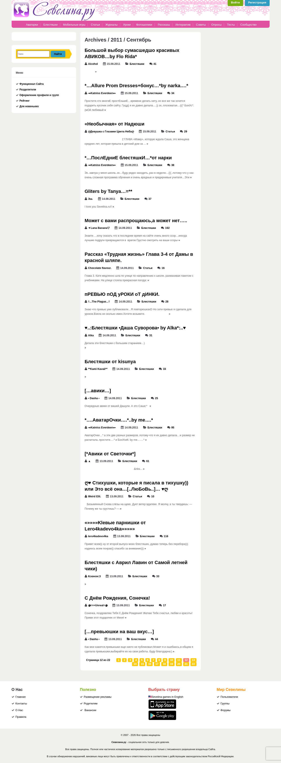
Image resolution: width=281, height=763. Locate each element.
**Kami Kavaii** (97, 369)
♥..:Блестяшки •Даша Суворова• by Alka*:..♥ (135, 327)
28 (166, 301)
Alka (91, 335)
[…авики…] (98, 390)
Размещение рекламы (98, 696)
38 (172, 165)
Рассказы (164, 24)
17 (164, 605)
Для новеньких (29, 106)
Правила (20, 716)
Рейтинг (25, 100)
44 (156, 639)
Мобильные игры (74, 24)
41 (155, 63)
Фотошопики (144, 24)
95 (172, 427)
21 (186, 663)
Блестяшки (50, 24)
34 (172, 93)
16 (162, 268)
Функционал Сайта (32, 83)
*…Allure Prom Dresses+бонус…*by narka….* (136, 85)
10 (152, 496)
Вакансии (90, 710)
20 (178, 663)
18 (164, 663)
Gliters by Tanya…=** (108, 191)
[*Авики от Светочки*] (110, 453)
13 (193, 660)
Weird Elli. (94, 496)
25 (156, 398)
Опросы (216, 24)
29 (185, 131)
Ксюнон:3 (94, 576)
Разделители (28, 89)
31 (150, 335)
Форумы (226, 710)
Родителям (91, 703)
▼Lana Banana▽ (99, 228)
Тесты (231, 24)
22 (193, 663)
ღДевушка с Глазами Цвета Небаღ (111, 131)
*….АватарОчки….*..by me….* (119, 420)
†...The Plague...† (99, 301)
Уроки (127, 24)
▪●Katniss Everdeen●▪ (102, 93)
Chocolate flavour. (99, 268)
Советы (201, 24)
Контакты (21, 703)
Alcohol (93, 63)
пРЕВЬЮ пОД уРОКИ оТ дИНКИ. (122, 294)
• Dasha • (94, 398)
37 (150, 198)
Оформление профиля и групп (39, 95)
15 (142, 663)
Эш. (90, 198)
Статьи (95, 24)
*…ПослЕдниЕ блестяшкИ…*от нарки (128, 157)
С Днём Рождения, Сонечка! (117, 598)
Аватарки (32, 24)
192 (167, 228)
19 (171, 663)
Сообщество (248, 24)
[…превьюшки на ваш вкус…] (119, 631)
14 (135, 663)
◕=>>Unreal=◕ (97, 605)
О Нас (19, 710)
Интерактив (182, 24)
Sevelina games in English (167, 696)
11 (178, 660)
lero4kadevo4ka (98, 536)
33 (164, 369)
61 (147, 461)
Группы (225, 703)
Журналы (111, 24)
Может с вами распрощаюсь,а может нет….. (136, 220)
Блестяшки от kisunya (110, 361)
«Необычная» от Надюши (114, 124)
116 (166, 536)
